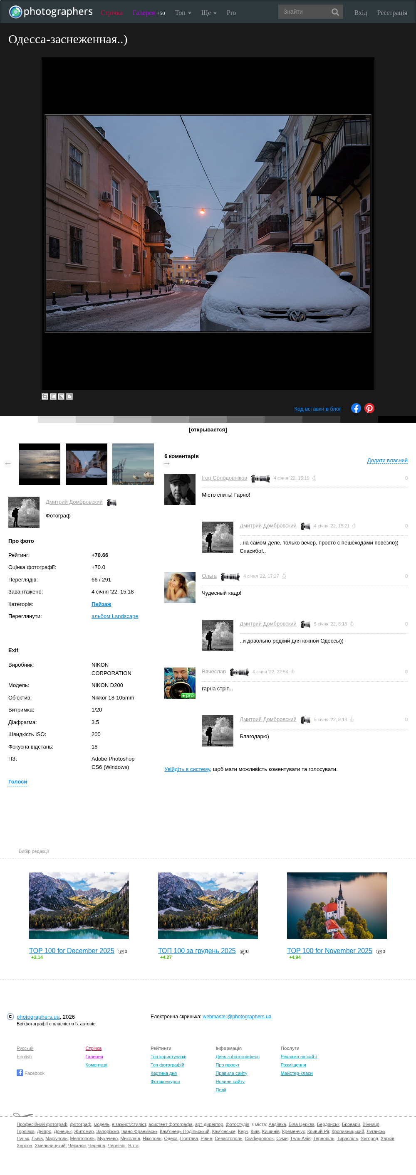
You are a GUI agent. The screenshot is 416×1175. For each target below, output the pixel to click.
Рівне (206, 1138)
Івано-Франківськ (139, 1131)
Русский (25, 1048)
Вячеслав (214, 671)
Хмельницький (50, 1145)
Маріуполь (56, 1138)
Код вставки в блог (317, 409)
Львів (37, 1138)
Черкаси (77, 1145)
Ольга (209, 576)
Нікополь (152, 1138)
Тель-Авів (300, 1138)
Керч (243, 1131)
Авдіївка (277, 1124)
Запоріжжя (108, 1131)
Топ (183, 12)
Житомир (84, 1131)
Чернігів (96, 1145)
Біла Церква (301, 1124)
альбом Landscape (115, 616)
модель (102, 1124)
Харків (387, 1138)
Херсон (24, 1145)
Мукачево (107, 1138)
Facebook (31, 1073)
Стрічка (112, 12)
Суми (281, 1138)
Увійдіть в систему (187, 769)
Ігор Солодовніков (224, 478)
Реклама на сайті (299, 1056)
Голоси (17, 781)
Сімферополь (259, 1138)
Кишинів (271, 1131)
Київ (255, 1131)
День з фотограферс (237, 1056)
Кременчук (293, 1131)
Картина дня (164, 1073)
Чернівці (117, 1145)
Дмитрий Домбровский (74, 502)
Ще (209, 12)
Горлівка (26, 1131)
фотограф (80, 1124)
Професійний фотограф (42, 1124)
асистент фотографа (171, 1124)
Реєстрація (392, 12)
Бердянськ (328, 1124)
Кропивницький (348, 1131)
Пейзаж (101, 604)
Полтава (189, 1138)
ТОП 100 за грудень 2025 (197, 950)
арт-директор (209, 1124)
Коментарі (96, 1064)
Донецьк (63, 1131)
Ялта (133, 1145)
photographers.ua (38, 1017)
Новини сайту (230, 1081)
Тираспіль (347, 1138)
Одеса (170, 1138)
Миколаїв (130, 1138)
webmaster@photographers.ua (237, 1017)
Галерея (149, 12)
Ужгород (369, 1138)
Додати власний (387, 460)
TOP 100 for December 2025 (71, 950)
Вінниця (371, 1124)
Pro (231, 12)
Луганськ (375, 1131)
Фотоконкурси (165, 1081)
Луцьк (23, 1138)
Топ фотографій (167, 1064)
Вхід (360, 12)
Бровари (351, 1124)
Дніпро (44, 1131)
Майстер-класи (297, 1073)
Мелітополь (82, 1138)
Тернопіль (323, 1138)
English (24, 1056)
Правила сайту (231, 1073)
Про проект (227, 1064)
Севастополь (228, 1138)
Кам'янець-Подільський (184, 1131)
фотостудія (238, 1124)
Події (220, 1089)
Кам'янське (224, 1131)
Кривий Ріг (318, 1131)
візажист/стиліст (129, 1124)
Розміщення (293, 1064)
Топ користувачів (168, 1056)
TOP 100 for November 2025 (329, 950)
